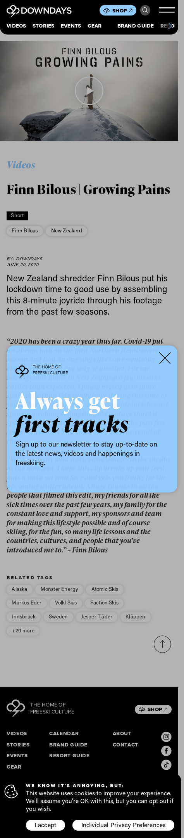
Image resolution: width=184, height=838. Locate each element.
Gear (95, 26)
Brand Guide (135, 26)
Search (145, 10)
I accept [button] (45, 825)
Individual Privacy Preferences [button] (123, 825)
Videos (16, 26)
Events (71, 26)
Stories (44, 26)
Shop (122, 10)
